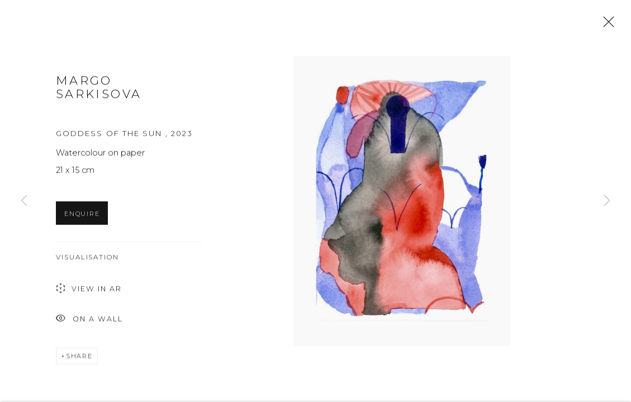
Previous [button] (24, 201)
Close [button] (605, 25)
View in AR (89, 291)
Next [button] (607, 201)
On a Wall (89, 321)
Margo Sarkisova (98, 89)
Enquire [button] (81, 215)
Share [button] (79, 357)
